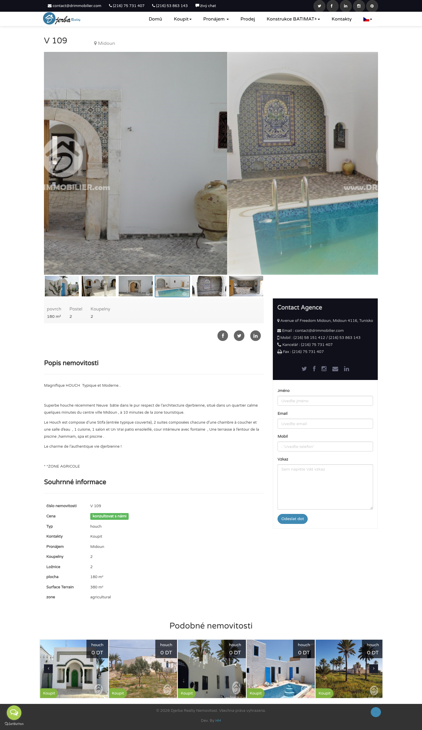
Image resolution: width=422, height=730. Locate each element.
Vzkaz (283, 459)
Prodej (248, 19)
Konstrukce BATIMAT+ (293, 19)
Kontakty (342, 19)
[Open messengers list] (14, 712)
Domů (155, 19)
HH (218, 720)
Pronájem (216, 19)
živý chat (205, 6)
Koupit (182, 19)
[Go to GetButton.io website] (14, 724)
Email (282, 413)
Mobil (283, 436)
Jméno (284, 390)
